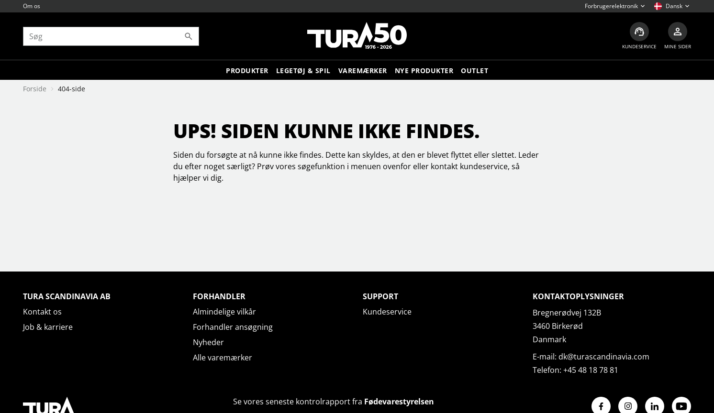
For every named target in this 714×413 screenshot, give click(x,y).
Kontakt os (42, 311)
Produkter (247, 70)
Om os (31, 6)
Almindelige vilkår (224, 311)
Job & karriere (48, 327)
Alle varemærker (222, 357)
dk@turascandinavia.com (603, 356)
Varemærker (362, 70)
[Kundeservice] (639, 36)
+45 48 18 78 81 (590, 370)
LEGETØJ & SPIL (303, 70)
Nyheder (208, 342)
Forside (34, 88)
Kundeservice (387, 311)
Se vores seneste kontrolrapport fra (333, 401)
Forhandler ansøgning (233, 327)
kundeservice (484, 166)
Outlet (474, 70)
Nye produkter (424, 70)
